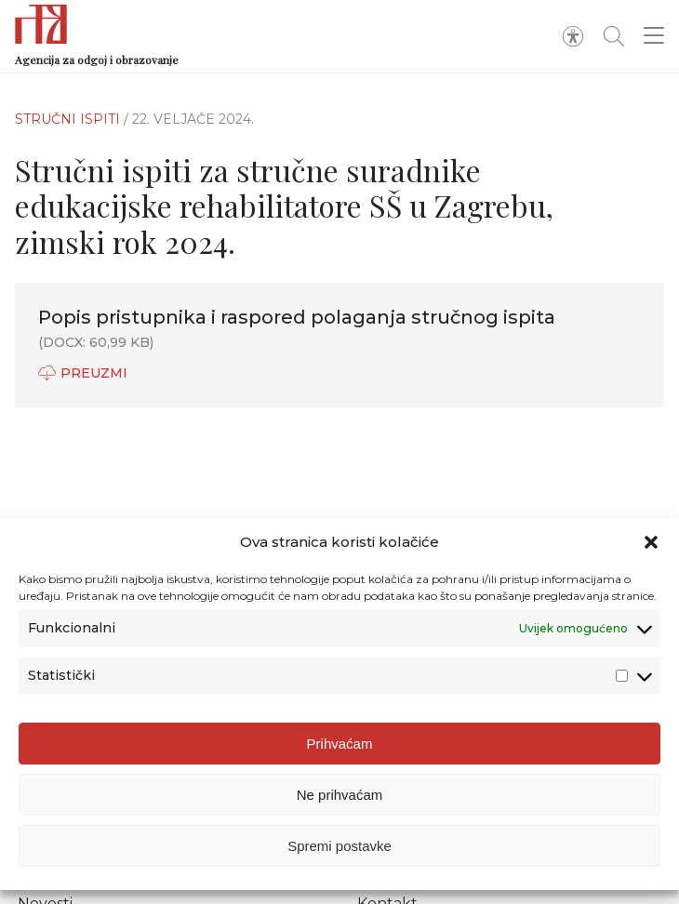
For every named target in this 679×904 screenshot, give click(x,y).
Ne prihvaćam (340, 795)
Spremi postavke (339, 846)
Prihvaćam (340, 743)
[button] (651, 542)
